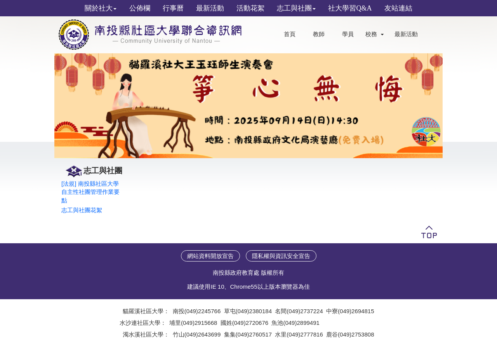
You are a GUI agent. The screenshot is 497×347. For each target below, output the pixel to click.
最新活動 (406, 34)
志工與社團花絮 (81, 210)
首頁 (289, 34)
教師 (319, 34)
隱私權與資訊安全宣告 (281, 256)
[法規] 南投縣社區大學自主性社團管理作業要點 (90, 192)
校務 (371, 34)
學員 (348, 34)
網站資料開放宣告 (210, 256)
